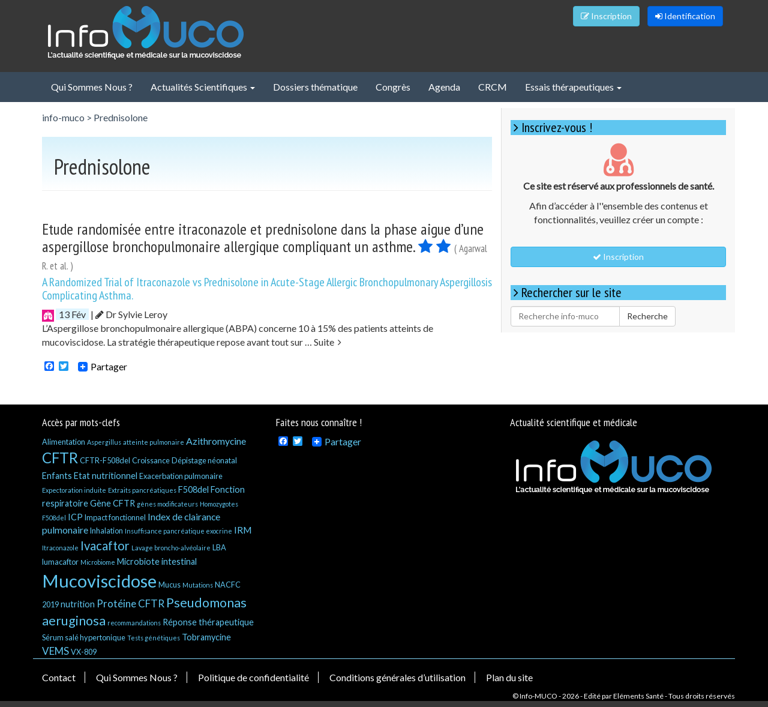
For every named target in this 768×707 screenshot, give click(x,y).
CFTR (60, 457)
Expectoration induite (74, 490)
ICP (75, 517)
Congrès (393, 86)
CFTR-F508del (105, 460)
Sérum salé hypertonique (83, 637)
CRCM (492, 86)
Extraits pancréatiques (142, 490)
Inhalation (106, 530)
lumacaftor (60, 562)
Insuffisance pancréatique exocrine (178, 531)
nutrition (78, 604)
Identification (685, 16)
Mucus (169, 584)
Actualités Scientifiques (203, 86)
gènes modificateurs (167, 504)
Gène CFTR (112, 503)
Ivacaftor (105, 545)
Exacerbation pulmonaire (181, 476)
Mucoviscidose (99, 580)
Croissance (151, 460)
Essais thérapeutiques (573, 86)
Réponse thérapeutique (208, 622)
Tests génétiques (153, 638)
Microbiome (97, 562)
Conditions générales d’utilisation (397, 677)
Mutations (197, 585)
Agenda (444, 86)
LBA (219, 547)
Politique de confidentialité (253, 677)
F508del (193, 489)
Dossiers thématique (315, 86)
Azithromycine (216, 441)
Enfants (57, 476)
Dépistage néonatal (204, 460)
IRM (243, 529)
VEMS (55, 651)
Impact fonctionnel (115, 517)
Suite (327, 341)
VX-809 (84, 652)
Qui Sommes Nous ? (92, 86)
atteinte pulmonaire (153, 442)
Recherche (647, 316)
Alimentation (63, 442)
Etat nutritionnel (105, 476)
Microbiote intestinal (157, 561)
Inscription (606, 16)
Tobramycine (206, 637)
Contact (59, 677)
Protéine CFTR (130, 603)
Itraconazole (60, 548)
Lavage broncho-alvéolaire (171, 548)
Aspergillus (104, 442)
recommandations (134, 623)
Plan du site (509, 677)
